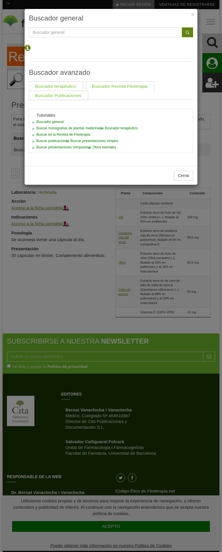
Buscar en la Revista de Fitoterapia (63, 135)
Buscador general (50, 122)
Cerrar (183, 175)
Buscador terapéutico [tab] (55, 86)
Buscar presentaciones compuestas (63, 147)
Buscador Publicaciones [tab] (58, 95)
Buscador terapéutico (121, 128)
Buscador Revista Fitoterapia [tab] (120, 86)
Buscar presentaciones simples (95, 141)
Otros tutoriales (104, 147)
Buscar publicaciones (52, 141)
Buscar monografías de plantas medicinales (70, 128)
